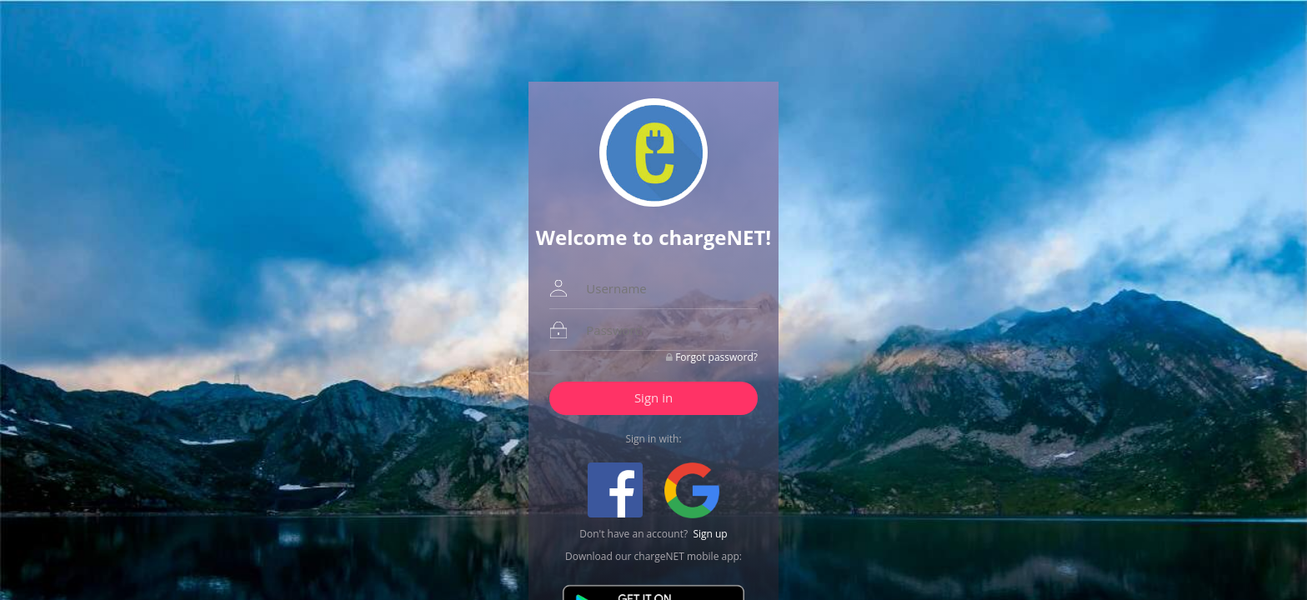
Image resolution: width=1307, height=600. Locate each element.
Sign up (710, 534)
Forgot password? (716, 357)
